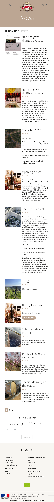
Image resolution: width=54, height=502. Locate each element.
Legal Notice (31, 474)
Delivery (30, 465)
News (6, 471)
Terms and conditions (34, 471)
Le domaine (12, 31)
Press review (9, 463)
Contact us (8, 474)
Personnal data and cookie (36, 476)
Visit (29, 460)
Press (25, 31)
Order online (31, 463)
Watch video (30, 317)
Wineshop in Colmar (11, 465)
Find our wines (9, 460)
